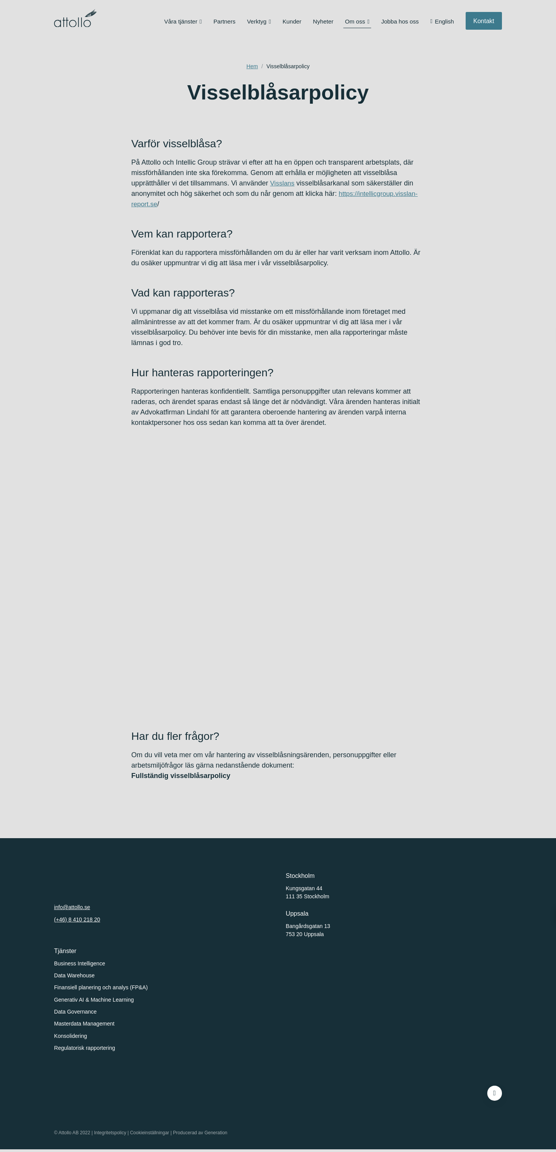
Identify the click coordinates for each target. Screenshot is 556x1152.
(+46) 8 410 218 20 (77, 919)
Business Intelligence (79, 963)
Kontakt (483, 22)
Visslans (283, 183)
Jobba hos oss (400, 23)
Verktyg (256, 23)
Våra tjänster (180, 23)
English (444, 23)
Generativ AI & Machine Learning (94, 1000)
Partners (225, 23)
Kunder (292, 23)
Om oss (355, 23)
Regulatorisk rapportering (84, 1048)
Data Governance (75, 1012)
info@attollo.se (72, 907)
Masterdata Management (84, 1024)
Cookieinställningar (150, 1135)
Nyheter (323, 23)
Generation (216, 1135)
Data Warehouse (74, 975)
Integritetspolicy (110, 1135)
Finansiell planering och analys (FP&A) (101, 987)
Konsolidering (70, 1036)
